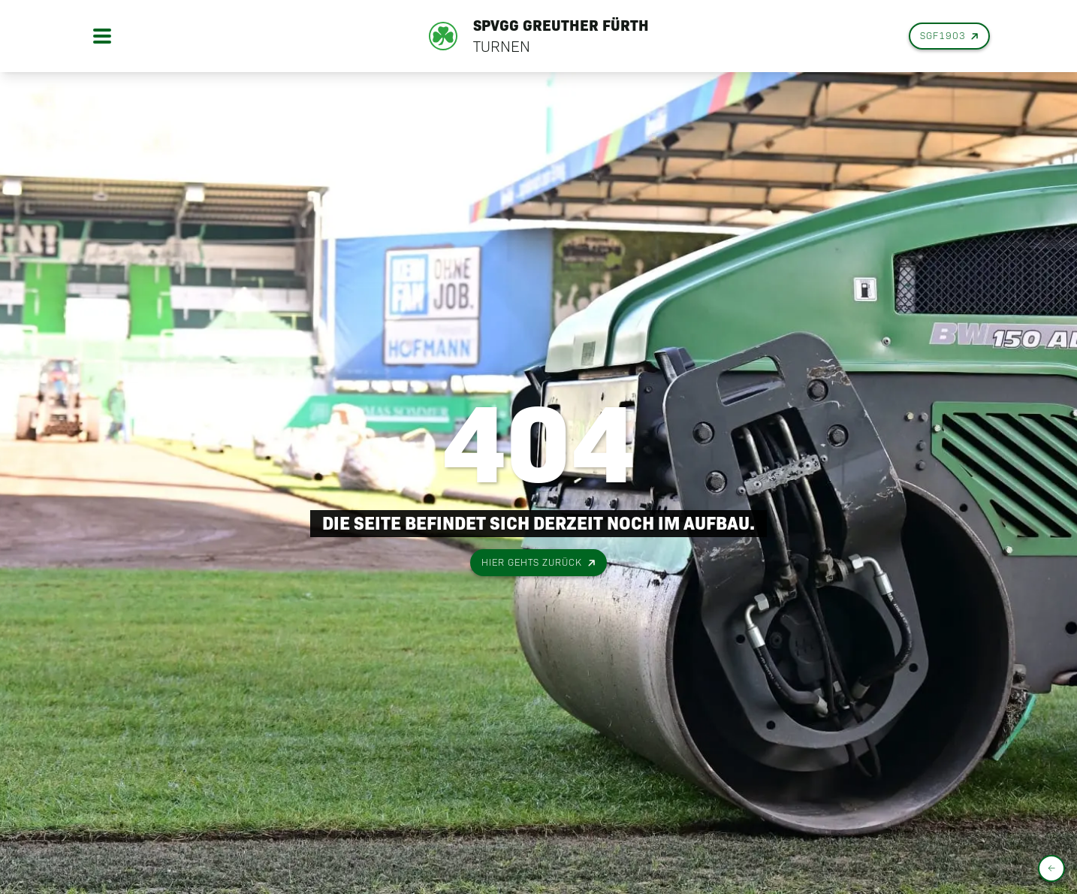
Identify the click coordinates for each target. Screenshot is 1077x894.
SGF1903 (950, 36)
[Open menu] (102, 36)
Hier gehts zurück (539, 563)
